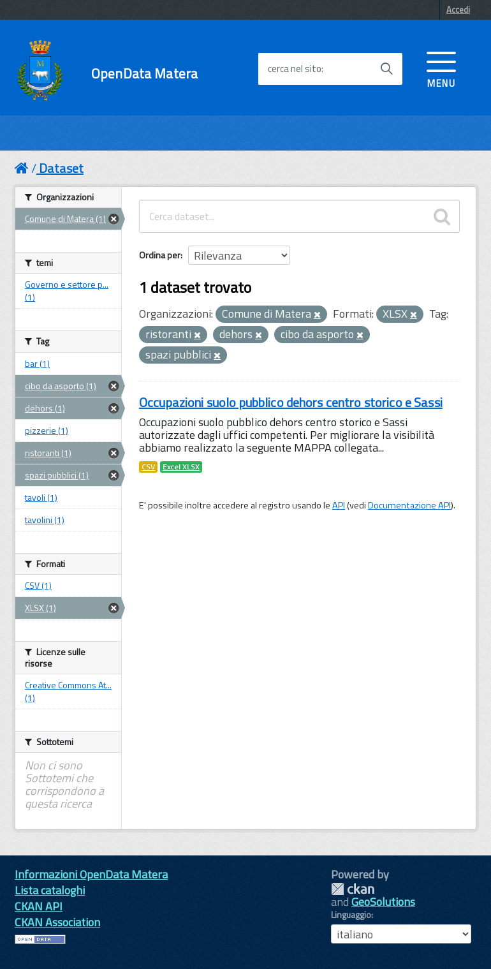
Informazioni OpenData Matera (91, 874)
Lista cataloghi (50, 890)
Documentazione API (409, 505)
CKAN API (38, 906)
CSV (148, 467)
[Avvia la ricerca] (386, 69)
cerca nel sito (294, 69)
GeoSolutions (383, 901)
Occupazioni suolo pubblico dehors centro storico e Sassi (291, 402)
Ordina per (159, 255)
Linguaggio (351, 914)
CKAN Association (57, 922)
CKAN (352, 889)
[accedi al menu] (441, 68)
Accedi (458, 9)
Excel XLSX (181, 467)
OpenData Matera (144, 73)
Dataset (61, 168)
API (338, 505)
